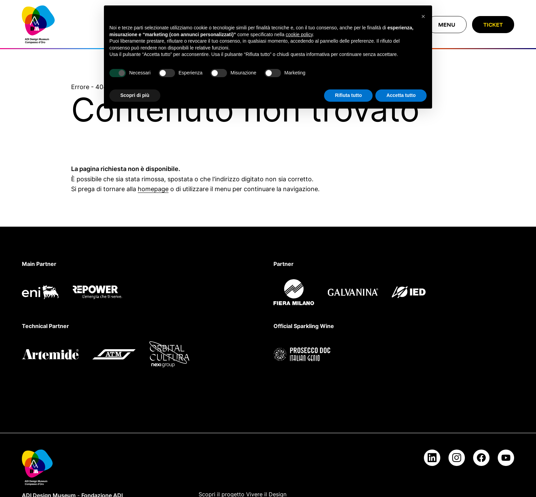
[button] (423, 16)
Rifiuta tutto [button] (348, 95)
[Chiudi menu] (447, 24)
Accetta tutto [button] (401, 95)
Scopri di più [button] (134, 95)
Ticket (493, 24)
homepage (153, 189)
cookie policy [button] (299, 34)
